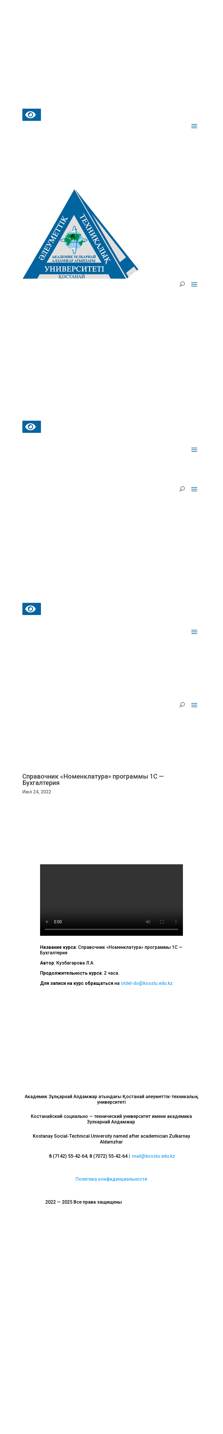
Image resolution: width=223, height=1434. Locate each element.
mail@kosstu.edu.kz (153, 1156)
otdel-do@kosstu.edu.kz (147, 983)
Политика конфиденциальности (111, 1179)
